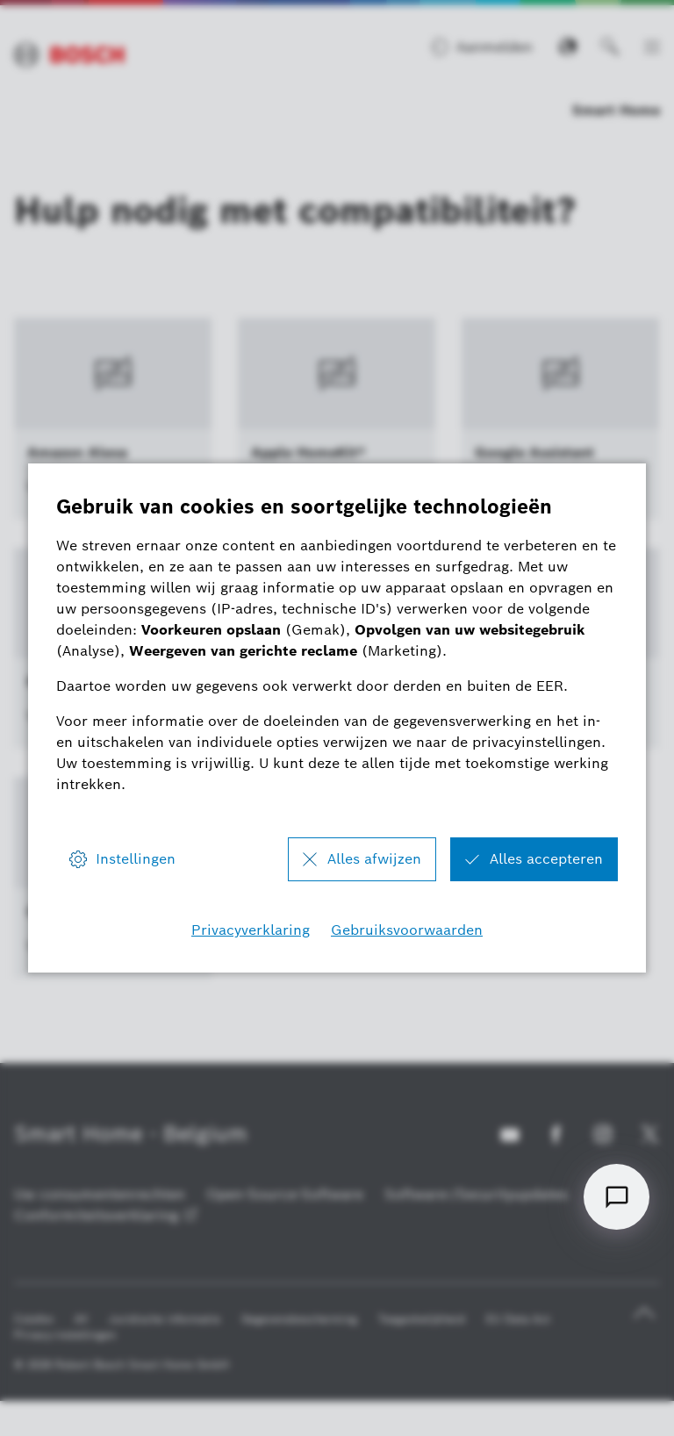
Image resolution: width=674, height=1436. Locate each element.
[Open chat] (616, 1197)
